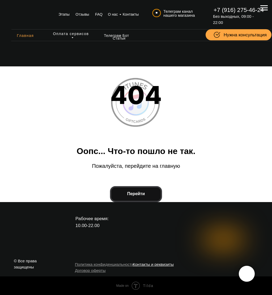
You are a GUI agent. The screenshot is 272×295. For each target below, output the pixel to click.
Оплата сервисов (71, 34)
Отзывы (82, 14)
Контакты (131, 14)
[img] (30, 14)
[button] (217, 35)
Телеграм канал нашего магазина (179, 13)
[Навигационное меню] (264, 8)
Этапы (64, 14)
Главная (25, 35)
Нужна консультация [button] (245, 34)
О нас (113, 14)
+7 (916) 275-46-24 (239, 10)
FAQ (99, 14)
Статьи (119, 38)
